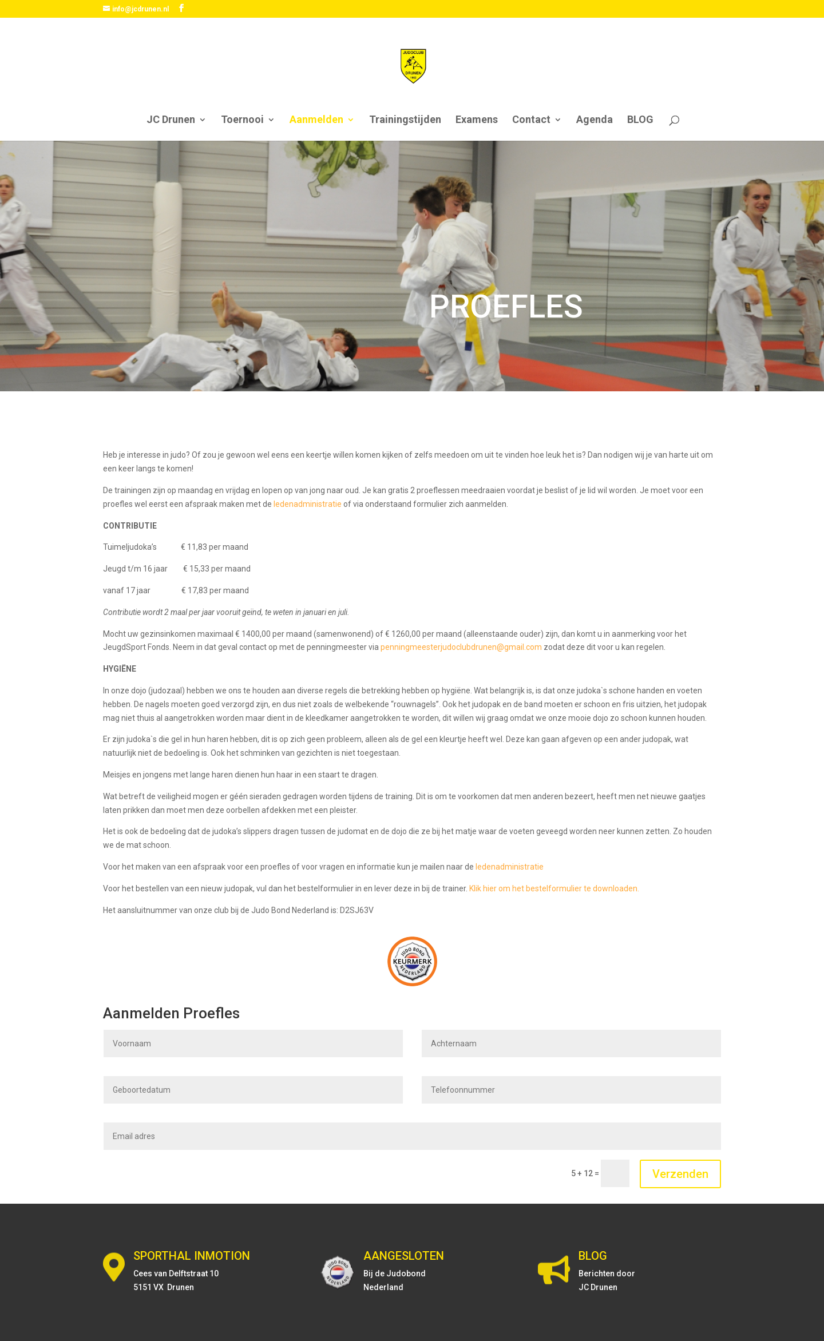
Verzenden (680, 1174)
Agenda (594, 120)
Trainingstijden (405, 120)
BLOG (640, 120)
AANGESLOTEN (403, 1256)
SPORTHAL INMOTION (191, 1256)
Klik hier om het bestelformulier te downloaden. (554, 888)
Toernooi (242, 120)
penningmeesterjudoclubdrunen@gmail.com (461, 647)
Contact (531, 120)
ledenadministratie (308, 504)
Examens (476, 120)
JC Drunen (170, 120)
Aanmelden (316, 120)
